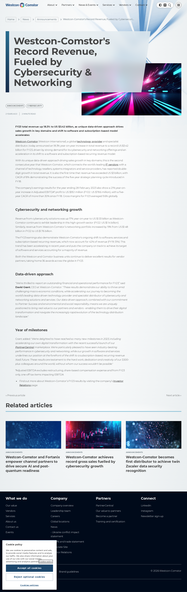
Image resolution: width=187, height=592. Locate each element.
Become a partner (106, 516)
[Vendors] (125, 5)
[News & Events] (88, 5)
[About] (52, 5)
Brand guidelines (69, 571)
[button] (160, 5)
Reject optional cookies (29, 577)
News (26, 19)
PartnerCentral (104, 505)
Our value (11, 505)
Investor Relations (61, 552)
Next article (173, 395)
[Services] (108, 5)
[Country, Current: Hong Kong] (165, 5)
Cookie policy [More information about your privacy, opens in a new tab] (45, 561)
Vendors (10, 510)
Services (10, 516)
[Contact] (141, 5)
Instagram (147, 510)
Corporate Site (59, 547)
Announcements (47, 19)
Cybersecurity (34, 106)
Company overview (62, 505)
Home (10, 19)
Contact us (12, 526)
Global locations (60, 521)
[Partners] (68, 5)
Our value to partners (108, 510)
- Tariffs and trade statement (67, 541)
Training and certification (110, 521)
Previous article (16, 395)
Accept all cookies (29, 568)
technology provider (89, 141)
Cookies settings (29, 585)
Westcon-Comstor (26, 141)
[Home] (22, 5)
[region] (29, 565)
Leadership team (61, 510)
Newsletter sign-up (152, 516)
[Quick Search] (169, 5)
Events (10, 532)
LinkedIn (146, 505)
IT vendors (111, 164)
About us (11, 521)
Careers (55, 516)
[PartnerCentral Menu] (178, 5)
